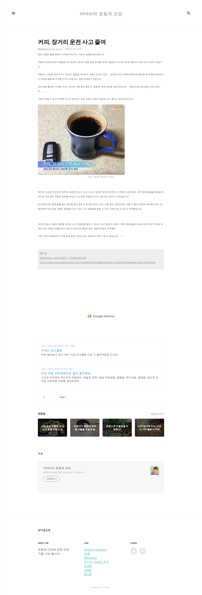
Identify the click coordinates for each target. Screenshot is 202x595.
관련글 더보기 (157, 413)
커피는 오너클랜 (51, 350)
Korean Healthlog (95, 550)
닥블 (87, 554)
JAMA (88, 570)
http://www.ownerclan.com (55, 345)
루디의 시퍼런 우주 (96, 562)
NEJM (88, 574)
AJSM (88, 566)
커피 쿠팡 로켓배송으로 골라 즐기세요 (65, 373)
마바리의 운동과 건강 (57, 468)
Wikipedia (90, 558)
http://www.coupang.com (54, 368)
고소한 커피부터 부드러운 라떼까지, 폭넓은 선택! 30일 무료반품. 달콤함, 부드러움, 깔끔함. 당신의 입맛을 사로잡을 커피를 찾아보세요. (99, 379)
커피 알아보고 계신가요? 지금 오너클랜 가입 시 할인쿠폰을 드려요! (79, 354)
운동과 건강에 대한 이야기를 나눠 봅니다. (64, 472)
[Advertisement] (101, 316)
